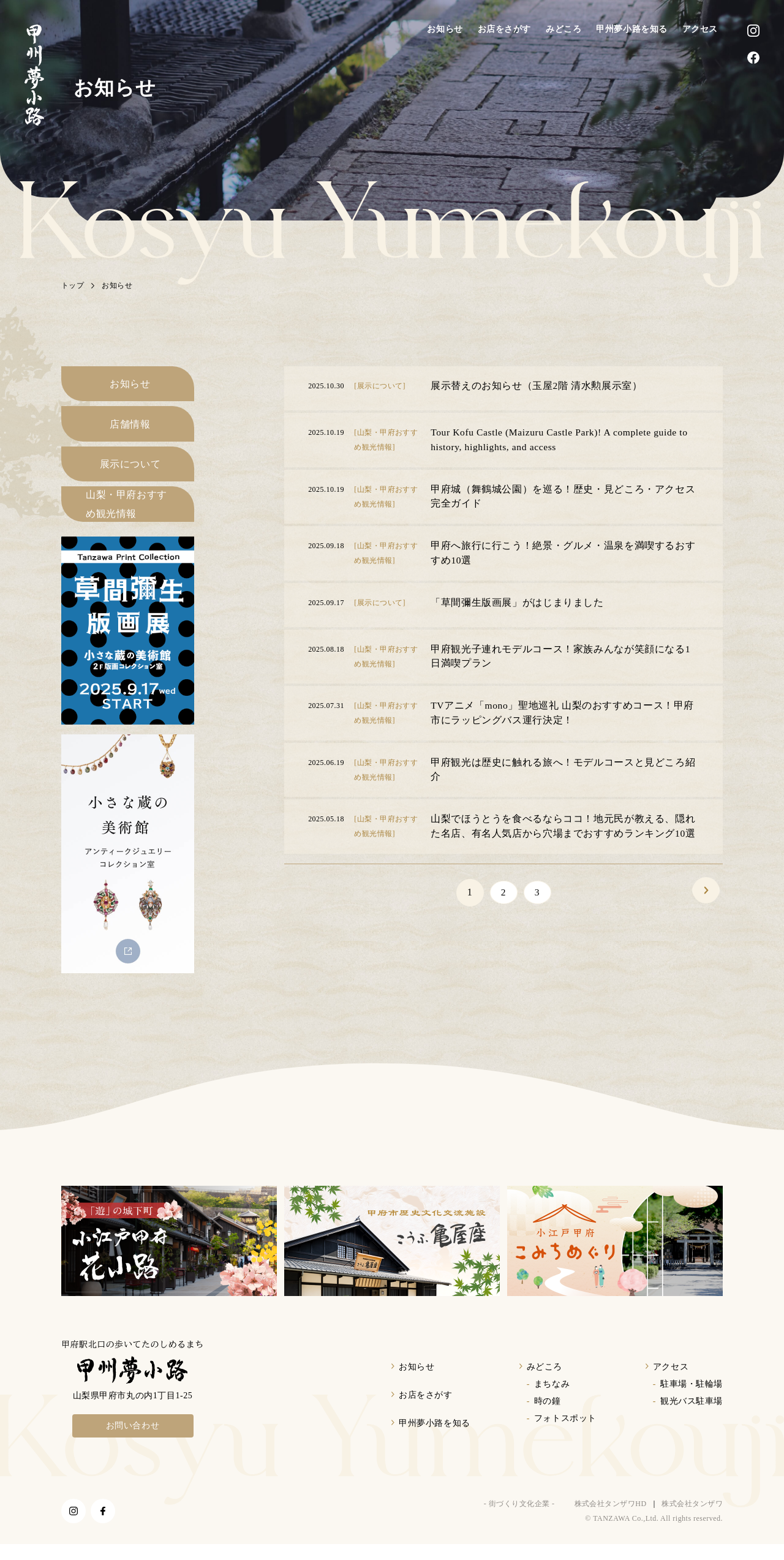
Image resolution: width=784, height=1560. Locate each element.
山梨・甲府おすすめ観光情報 (126, 518)
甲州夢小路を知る (631, 29)
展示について (130, 474)
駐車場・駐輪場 (691, 1399)
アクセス (700, 29)
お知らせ (444, 29)
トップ (72, 285)
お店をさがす (504, 29)
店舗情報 (130, 429)
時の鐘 (547, 1417)
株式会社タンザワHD (611, 1519)
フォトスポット (565, 1434)
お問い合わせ (133, 1441)
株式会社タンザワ (692, 1519)
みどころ (563, 29)
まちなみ (552, 1399)
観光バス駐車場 (691, 1417)
